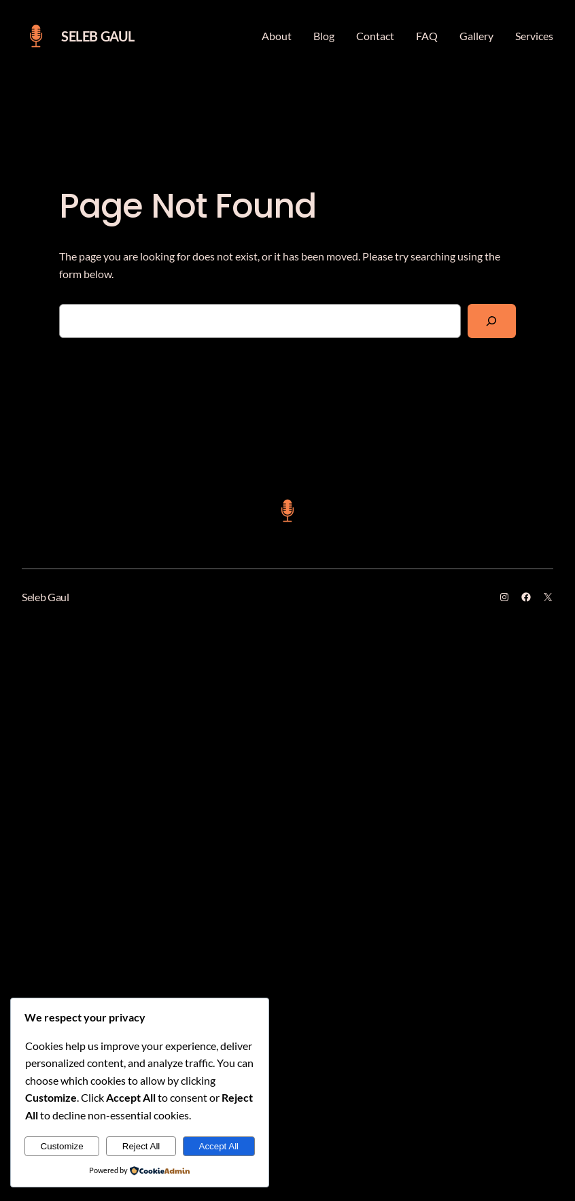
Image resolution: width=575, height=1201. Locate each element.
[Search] (492, 321)
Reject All (141, 1146)
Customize (62, 1146)
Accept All (219, 1146)
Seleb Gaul (98, 36)
